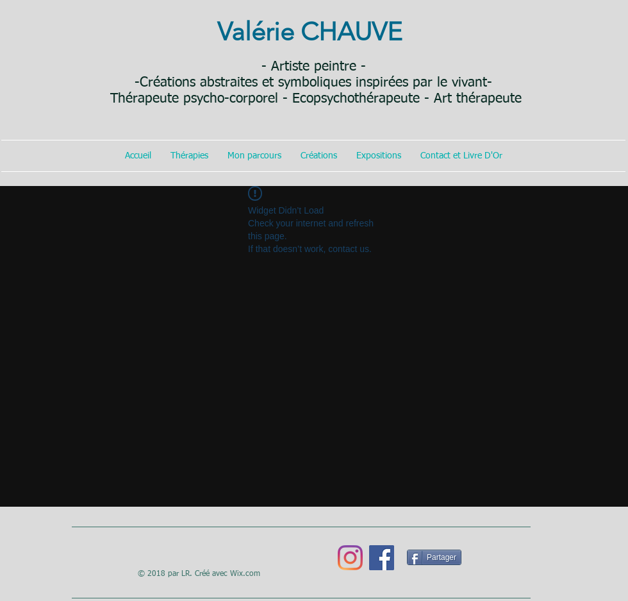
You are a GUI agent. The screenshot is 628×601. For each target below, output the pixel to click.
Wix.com (245, 574)
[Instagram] (350, 557)
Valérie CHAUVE (309, 31)
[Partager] (434, 557)
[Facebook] (381, 557)
